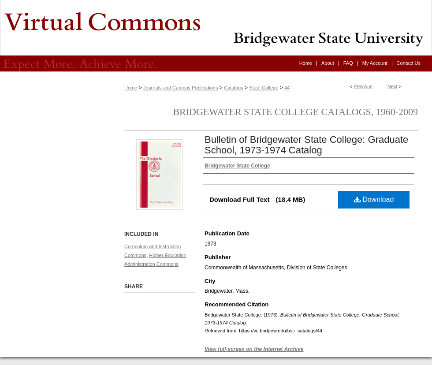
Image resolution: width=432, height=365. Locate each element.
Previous (363, 86)
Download (374, 199)
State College (263, 87)
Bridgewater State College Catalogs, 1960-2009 (295, 111)
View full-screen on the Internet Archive (254, 349)
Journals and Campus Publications (180, 87)
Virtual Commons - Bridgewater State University (216, 28)
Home (130, 87)
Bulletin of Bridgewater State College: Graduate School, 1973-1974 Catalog (306, 145)
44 (287, 87)
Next (392, 86)
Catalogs (233, 87)
